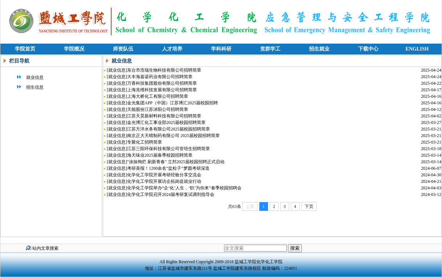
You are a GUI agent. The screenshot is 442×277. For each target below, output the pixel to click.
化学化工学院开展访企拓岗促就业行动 (164, 181)
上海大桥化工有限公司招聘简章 (157, 96)
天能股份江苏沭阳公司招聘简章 (157, 109)
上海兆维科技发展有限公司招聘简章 (162, 89)
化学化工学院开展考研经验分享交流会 (164, 174)
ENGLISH (417, 49)
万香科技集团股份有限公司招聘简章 (162, 83)
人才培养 (172, 49)
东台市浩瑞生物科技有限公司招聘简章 (164, 70)
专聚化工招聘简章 (144, 142)
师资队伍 (123, 49)
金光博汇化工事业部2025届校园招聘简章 (166, 122)
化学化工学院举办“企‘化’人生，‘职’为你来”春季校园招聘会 (184, 187)
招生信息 (30, 87)
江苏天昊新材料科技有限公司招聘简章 (164, 116)
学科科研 (221, 49)
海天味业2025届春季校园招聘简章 (159, 155)
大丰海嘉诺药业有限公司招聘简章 (159, 76)
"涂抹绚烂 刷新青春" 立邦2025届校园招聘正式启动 (175, 161)
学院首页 (25, 49)
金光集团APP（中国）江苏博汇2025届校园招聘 (172, 102)
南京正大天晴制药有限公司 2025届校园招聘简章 (173, 135)
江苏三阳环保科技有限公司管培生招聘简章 (168, 148)
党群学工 (270, 49)
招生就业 (319, 49)
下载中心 (368, 49)
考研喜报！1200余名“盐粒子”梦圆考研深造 (168, 168)
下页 (309, 206)
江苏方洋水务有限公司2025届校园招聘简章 (168, 129)
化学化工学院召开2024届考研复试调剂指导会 (170, 194)
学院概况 (74, 49)
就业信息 (30, 77)
